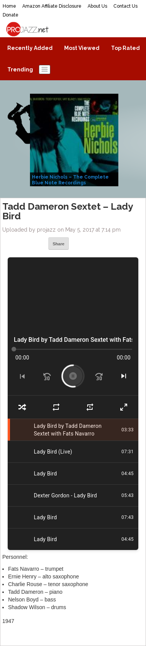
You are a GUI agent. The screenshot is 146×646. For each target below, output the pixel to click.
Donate (10, 15)
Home (9, 6)
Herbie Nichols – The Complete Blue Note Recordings (70, 180)
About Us (97, 6)
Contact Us (125, 6)
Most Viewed (82, 48)
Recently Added (30, 48)
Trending (20, 69)
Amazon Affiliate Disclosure (51, 6)
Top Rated (125, 48)
